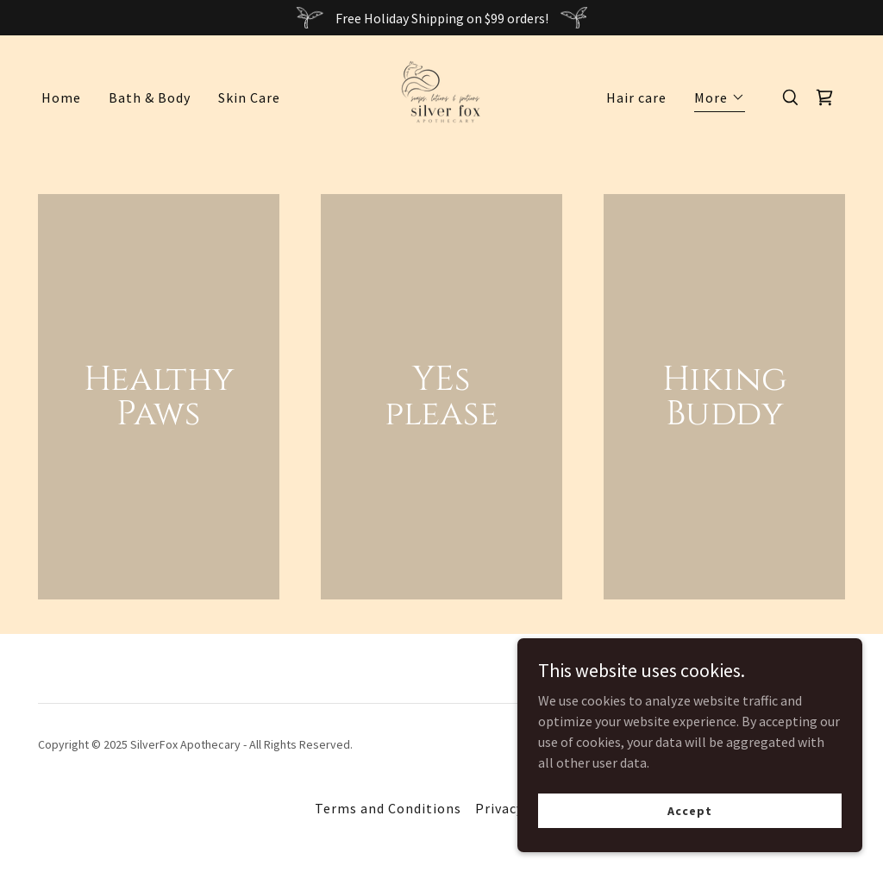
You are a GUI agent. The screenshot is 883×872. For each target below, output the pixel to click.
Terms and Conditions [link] (388, 808)
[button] (719, 99)
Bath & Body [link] (150, 97)
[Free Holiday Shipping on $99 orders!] (441, 17)
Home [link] (61, 97)
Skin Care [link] (249, 97)
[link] (441, 95)
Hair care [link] (636, 97)
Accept (689, 810)
